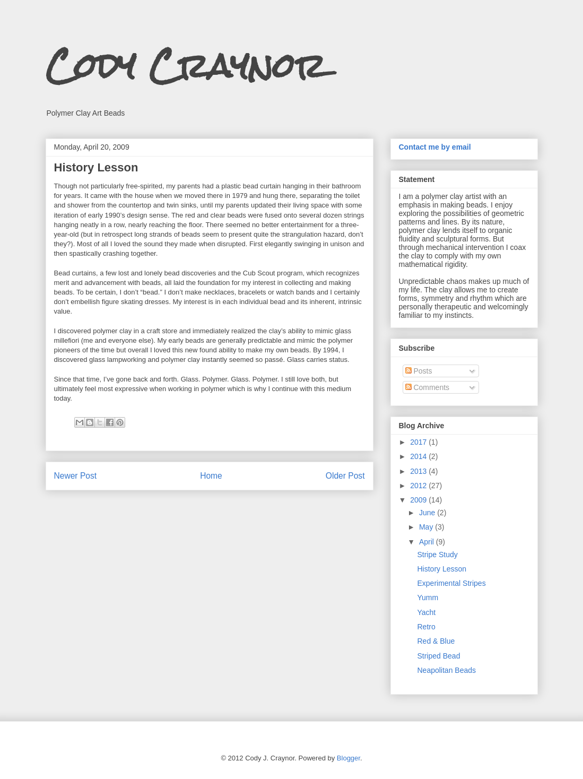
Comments (427, 387)
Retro (426, 626)
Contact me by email (435, 147)
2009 (419, 500)
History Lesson (441, 569)
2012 (419, 485)
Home (211, 475)
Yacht (426, 612)
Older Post (345, 475)
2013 (419, 471)
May (427, 527)
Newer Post (75, 475)
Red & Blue (436, 641)
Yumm (427, 597)
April (427, 542)
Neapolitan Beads (446, 670)
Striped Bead (438, 656)
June (428, 512)
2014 (419, 456)
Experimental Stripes (451, 583)
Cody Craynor (186, 65)
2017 (419, 442)
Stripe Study (437, 554)
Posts (418, 371)
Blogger (348, 758)
